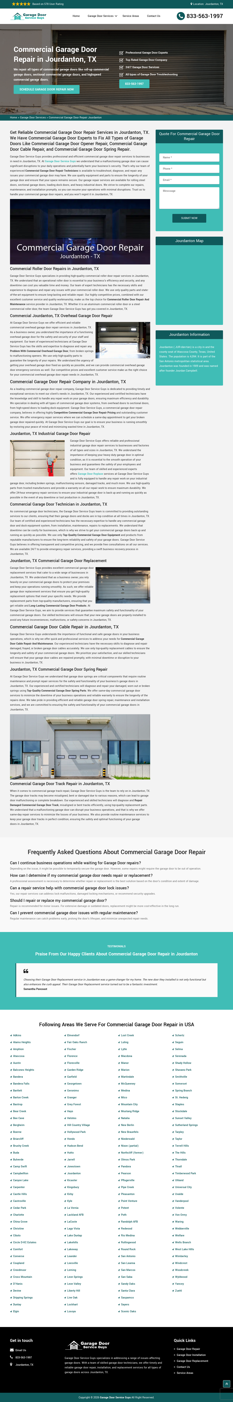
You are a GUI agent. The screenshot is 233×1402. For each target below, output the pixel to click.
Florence (72, 1056)
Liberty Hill (73, 1291)
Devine (17, 1291)
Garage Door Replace (90, 474)
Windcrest (181, 1263)
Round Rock (128, 1249)
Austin (17, 1063)
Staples (179, 1104)
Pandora (126, 1166)
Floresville (73, 1063)
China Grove (20, 1222)
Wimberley (181, 1256)
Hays (70, 1111)
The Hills (180, 1153)
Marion (125, 1070)
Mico (124, 1097)
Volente (179, 1208)
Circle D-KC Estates (24, 1242)
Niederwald (128, 1139)
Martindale (127, 1077)
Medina (125, 1091)
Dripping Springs (23, 1298)
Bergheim (19, 1125)
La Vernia (72, 1208)
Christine (18, 1229)
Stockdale (181, 1111)
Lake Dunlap (74, 1235)
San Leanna (128, 1263)
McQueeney (128, 1084)
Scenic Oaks (128, 1311)
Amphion (18, 1049)
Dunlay (17, 1304)
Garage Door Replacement (192, 1361)
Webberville (182, 1229)
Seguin (179, 1042)
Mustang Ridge (130, 1111)
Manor (125, 1063)
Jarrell (71, 1160)
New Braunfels (130, 1132)
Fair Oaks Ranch (77, 1042)
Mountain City (129, 1104)
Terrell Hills (182, 1146)
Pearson (126, 1173)
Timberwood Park (185, 1173)
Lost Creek (127, 1035)
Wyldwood (181, 1277)
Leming (71, 1270)
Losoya (71, 1311)
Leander (72, 1256)
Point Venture (129, 1201)
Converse (18, 1256)
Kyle (69, 1201)
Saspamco (127, 1298)
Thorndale (181, 1160)
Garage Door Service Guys (60, 161)
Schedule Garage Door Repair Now (46, 89)
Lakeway (72, 1249)
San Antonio (128, 1256)
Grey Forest (74, 1104)
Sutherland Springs (186, 1125)
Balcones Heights (23, 1070)
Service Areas (131, 16)
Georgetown (74, 1084)
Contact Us (153, 16)
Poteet (125, 1208)
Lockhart (72, 1304)
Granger (72, 1097)
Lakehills (72, 1242)
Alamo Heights (22, 1042)
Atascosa (18, 1056)
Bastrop (17, 1104)
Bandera (18, 1077)
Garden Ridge (75, 1070)
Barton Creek (21, 1097)
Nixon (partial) (130, 1146)
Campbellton (20, 1173)
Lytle (124, 1049)
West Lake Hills (184, 1249)
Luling (124, 1042)
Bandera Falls (21, 1084)
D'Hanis (18, 1284)
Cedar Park (19, 1208)
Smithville (181, 1077)
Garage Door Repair (188, 1349)
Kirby (70, 1194)
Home (76, 16)
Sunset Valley (183, 1118)
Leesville (72, 1263)
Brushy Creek (21, 1146)
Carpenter (19, 1187)
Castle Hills (20, 1194)
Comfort (18, 1249)
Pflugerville (128, 1180)
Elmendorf (73, 1035)
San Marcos (128, 1270)
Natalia (125, 1118)
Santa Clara (128, 1291)
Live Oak (72, 1298)
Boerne (17, 1132)
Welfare (179, 1235)
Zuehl (178, 1291)
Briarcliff (18, 1139)
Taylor (178, 1139)
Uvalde (179, 1194)
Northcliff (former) (132, 1153)
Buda (16, 1153)
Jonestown (73, 1166)
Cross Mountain (22, 1277)
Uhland (179, 1180)
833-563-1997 (205, 16)
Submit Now (189, 218)
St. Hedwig (181, 1097)
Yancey (179, 1284)
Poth (124, 1215)
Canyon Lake (20, 1180)
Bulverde (18, 1160)
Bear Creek (19, 1111)
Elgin (16, 1311)
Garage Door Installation (191, 1355)
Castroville (19, 1201)
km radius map (189, 284)
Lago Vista (73, 1229)
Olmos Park (128, 1160)
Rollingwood (128, 1242)
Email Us (20, 1350)
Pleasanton (128, 1194)
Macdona (126, 1056)
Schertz (179, 1035)
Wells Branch (183, 1242)
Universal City (183, 1187)
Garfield (72, 1077)
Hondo (71, 1139)
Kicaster (72, 1180)
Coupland (18, 1263)
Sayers (125, 1304)
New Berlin (127, 1125)
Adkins (17, 1035)
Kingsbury (73, 1187)
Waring (179, 1222)
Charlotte (18, 1215)
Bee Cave (18, 1118)
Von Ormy (181, 1215)
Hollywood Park (76, 1132)
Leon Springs (75, 1277)
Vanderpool (182, 1201)
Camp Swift (20, 1166)
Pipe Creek (127, 1187)
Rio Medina (128, 1235)
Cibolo (17, 1235)
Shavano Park (183, 1070)
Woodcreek (182, 1270)
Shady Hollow (183, 1063)
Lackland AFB (75, 1215)
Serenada (180, 1056)
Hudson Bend (75, 1146)
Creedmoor (19, 1270)
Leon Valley (74, 1284)
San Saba (126, 1277)
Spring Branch (183, 1091)
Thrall (178, 1166)
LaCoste (72, 1222)
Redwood (126, 1229)
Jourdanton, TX (214, 4)
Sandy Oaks (128, 1284)
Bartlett (17, 1091)
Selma (179, 1049)
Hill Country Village (78, 1125)
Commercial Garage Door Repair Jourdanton (75, 117)
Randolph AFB (129, 1222)
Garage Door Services (101, 16)
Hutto (70, 1153)
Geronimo (73, 1091)
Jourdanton (74, 1173)
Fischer (71, 1049)
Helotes (71, 1118)
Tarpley (179, 1132)
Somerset (181, 1084)
